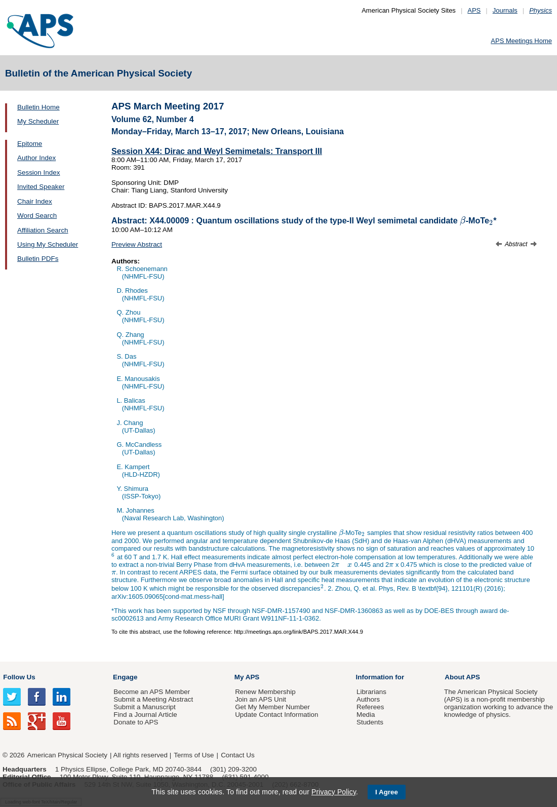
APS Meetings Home (521, 41)
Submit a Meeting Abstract (153, 699)
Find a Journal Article (145, 714)
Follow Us (19, 677)
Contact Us (237, 755)
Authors (368, 699)
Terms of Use (194, 755)
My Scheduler (38, 121)
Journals (505, 10)
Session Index (38, 172)
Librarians (371, 692)
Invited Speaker (40, 186)
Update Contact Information (276, 714)
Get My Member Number (272, 707)
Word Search (37, 215)
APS (474, 10)
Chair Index (34, 201)
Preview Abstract (136, 244)
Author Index (36, 158)
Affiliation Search (42, 230)
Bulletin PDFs (37, 258)
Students (369, 722)
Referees (370, 707)
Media (365, 714)
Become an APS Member (151, 692)
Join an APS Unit (260, 699)
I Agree (386, 792)
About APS (462, 677)
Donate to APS (135, 722)
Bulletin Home (38, 107)
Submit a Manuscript (144, 707)
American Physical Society (67, 755)
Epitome (29, 143)
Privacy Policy (333, 792)
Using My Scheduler (47, 244)
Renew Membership (265, 692)
